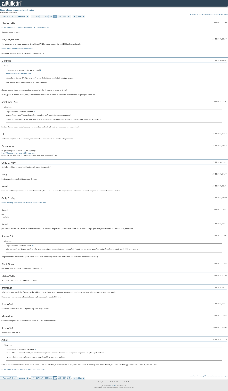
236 (50, 16)
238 (59, 16)
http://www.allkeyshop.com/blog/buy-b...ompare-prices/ (23, 369)
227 (41, 16)
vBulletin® (113, 385)
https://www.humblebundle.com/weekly (17, 48)
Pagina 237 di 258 (9, 16)
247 (68, 16)
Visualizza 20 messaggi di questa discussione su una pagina (209, 14)
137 (33, 16)
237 (55, 16)
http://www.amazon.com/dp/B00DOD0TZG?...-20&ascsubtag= (25, 27)
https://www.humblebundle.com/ (19, 74)
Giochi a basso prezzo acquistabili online (17, 10)
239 (64, 16)
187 (37, 16)
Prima (21, 16)
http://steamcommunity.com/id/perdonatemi (18, 153)
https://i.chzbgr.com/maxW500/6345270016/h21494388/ (23, 202)
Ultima (80, 16)
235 (46, 16)
